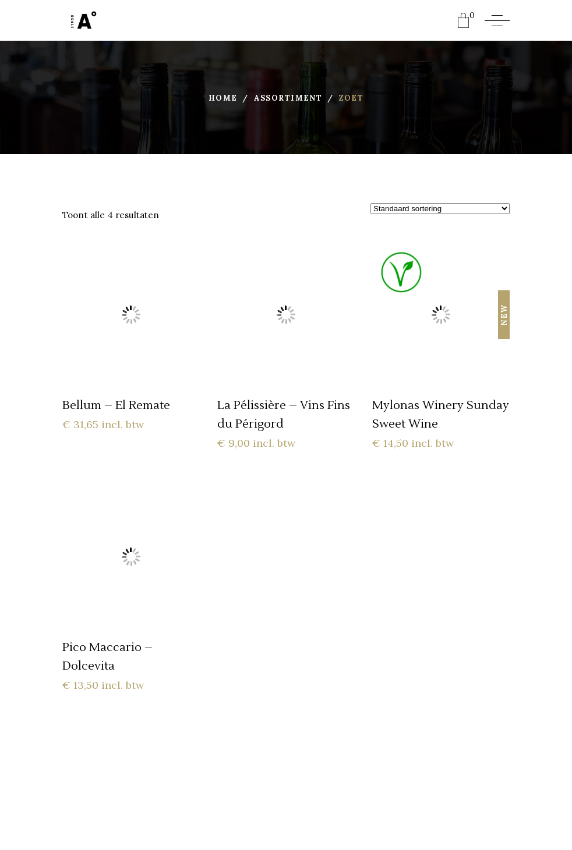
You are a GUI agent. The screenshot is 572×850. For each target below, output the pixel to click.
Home (223, 98)
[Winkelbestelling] (440, 208)
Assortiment (288, 98)
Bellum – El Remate (116, 405)
